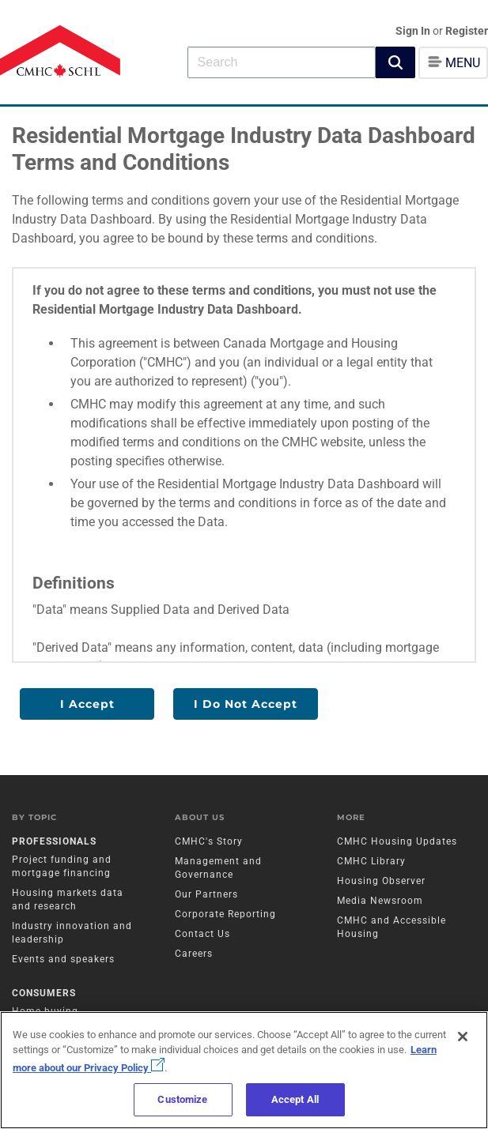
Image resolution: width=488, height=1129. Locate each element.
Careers (194, 953)
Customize (182, 1099)
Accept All (295, 1099)
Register (466, 30)
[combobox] (281, 62)
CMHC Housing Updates (397, 841)
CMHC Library (371, 861)
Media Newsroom (380, 900)
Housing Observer (381, 880)
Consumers (44, 993)
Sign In (414, 30)
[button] (395, 62)
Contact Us (202, 933)
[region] (244, 1070)
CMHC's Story (209, 841)
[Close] (462, 1036)
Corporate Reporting (225, 914)
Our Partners (206, 894)
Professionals (54, 841)
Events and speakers (63, 959)
